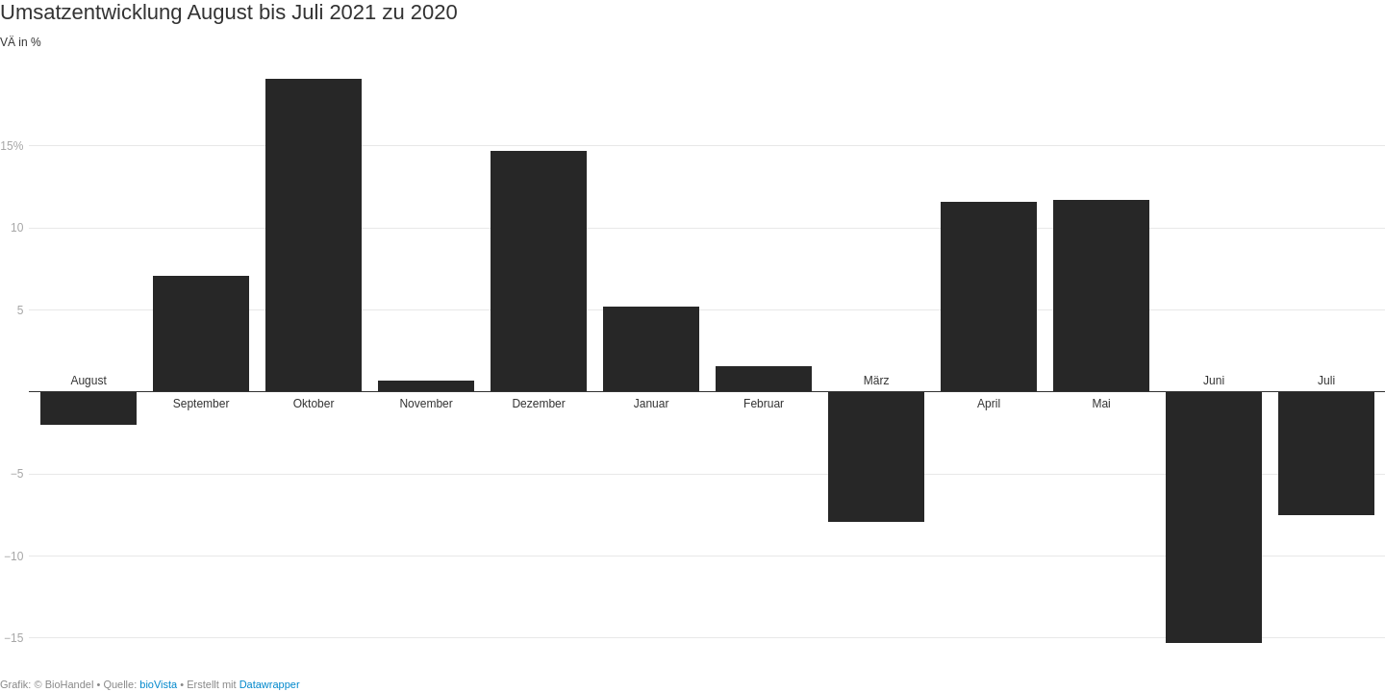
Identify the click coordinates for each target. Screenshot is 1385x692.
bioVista (158, 684)
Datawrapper (269, 684)
